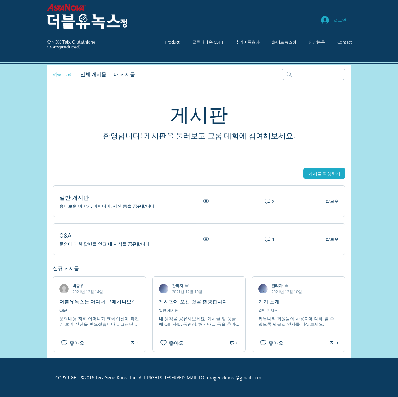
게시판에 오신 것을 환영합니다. (194, 301)
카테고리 (63, 74)
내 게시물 (124, 74)
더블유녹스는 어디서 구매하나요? (96, 301)
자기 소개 (269, 301)
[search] (313, 74)
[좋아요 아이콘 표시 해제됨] (64, 343)
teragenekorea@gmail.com (233, 378)
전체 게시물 (93, 74)
